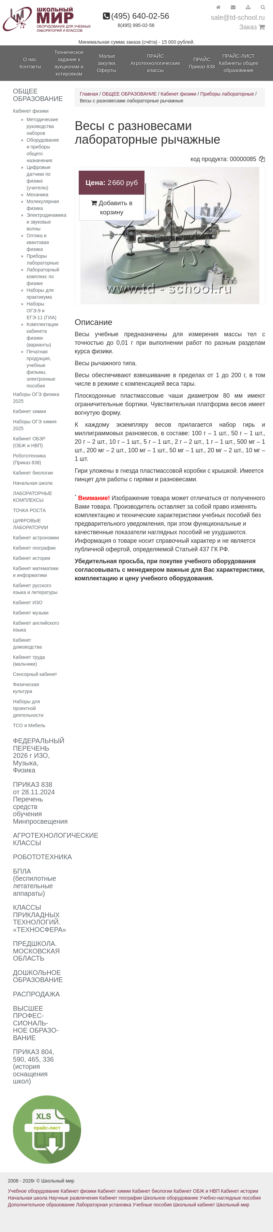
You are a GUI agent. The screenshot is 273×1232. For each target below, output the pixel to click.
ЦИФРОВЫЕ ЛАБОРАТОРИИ (30, 524)
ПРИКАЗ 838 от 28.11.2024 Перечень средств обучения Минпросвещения (40, 803)
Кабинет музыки (30, 612)
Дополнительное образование (41, 1204)
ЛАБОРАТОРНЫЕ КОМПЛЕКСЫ (32, 497)
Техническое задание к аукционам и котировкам (69, 62)
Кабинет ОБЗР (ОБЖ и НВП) (29, 442)
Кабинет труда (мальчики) (29, 660)
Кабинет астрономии (36, 537)
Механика (37, 194)
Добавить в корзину (112, 207)
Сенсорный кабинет (35, 674)
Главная (89, 94)
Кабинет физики (31, 111)
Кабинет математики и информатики (36, 572)
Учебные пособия (152, 1204)
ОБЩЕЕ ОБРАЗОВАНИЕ (129, 94)
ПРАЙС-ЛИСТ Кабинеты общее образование (238, 63)
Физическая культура (26, 688)
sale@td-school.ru (238, 17)
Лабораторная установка (103, 1204)
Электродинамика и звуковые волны (46, 221)
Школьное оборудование (170, 1198)
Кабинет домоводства (27, 643)
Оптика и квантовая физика (38, 242)
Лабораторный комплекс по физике (43, 276)
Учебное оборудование (33, 1191)
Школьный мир (232, 1204)
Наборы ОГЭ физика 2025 (36, 398)
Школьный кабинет (194, 1204)
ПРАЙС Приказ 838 (202, 63)
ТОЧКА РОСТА (29, 510)
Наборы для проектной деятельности (28, 708)
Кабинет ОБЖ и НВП (196, 1191)
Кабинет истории (31, 558)
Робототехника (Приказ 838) (29, 459)
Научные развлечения (73, 1198)
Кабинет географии (34, 548)
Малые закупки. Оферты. (107, 63)
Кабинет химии (29, 411)
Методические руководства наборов (42, 126)
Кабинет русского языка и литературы (35, 589)
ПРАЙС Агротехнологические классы (155, 63)
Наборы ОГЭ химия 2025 (35, 425)
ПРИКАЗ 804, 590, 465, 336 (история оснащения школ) (33, 1066)
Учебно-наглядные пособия (230, 1198)
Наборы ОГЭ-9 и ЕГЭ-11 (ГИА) (41, 310)
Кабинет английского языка (36, 626)
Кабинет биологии (33, 473)
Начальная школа (32, 483)
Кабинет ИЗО (27, 602)
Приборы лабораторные (227, 94)
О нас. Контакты (30, 63)
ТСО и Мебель (29, 725)
